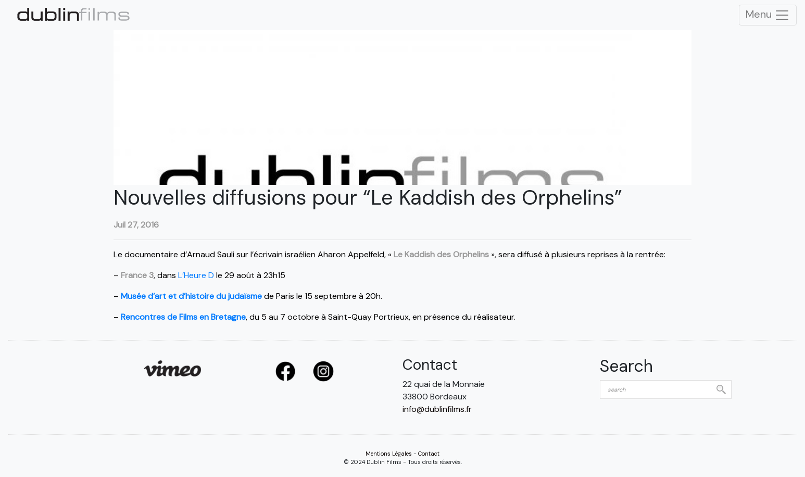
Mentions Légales (389, 453)
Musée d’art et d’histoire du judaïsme (191, 296)
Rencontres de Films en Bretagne (183, 316)
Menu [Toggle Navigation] (768, 15)
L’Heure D (196, 275)
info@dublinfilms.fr (437, 409)
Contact (428, 453)
